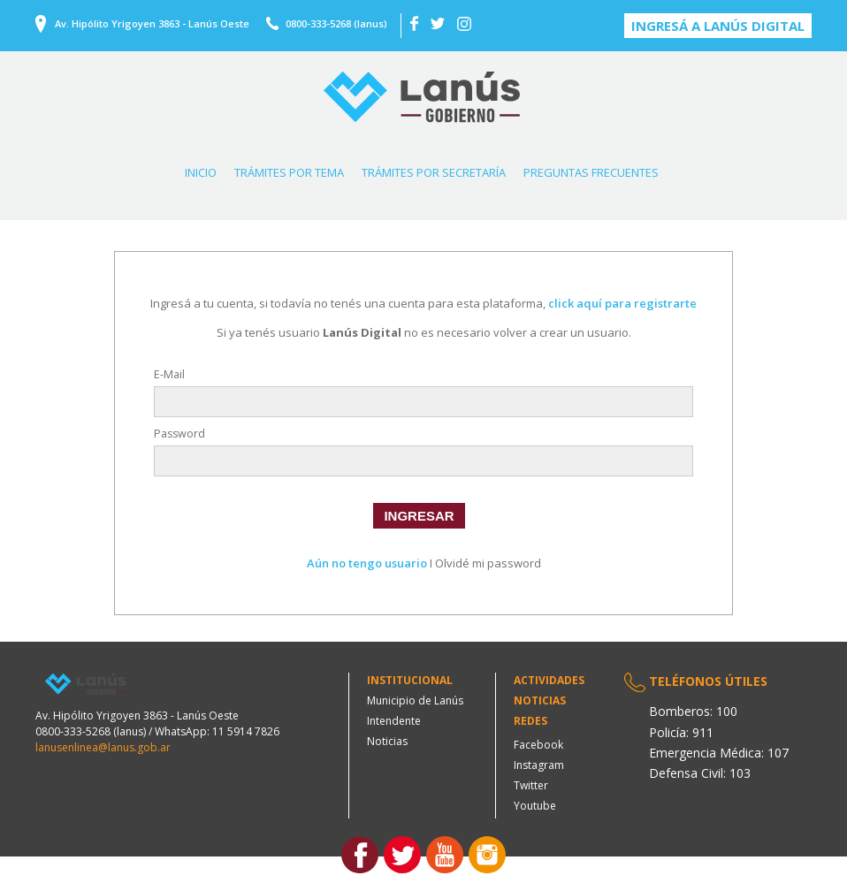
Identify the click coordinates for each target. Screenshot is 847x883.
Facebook (538, 744)
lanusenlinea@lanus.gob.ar (103, 747)
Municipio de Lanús (415, 700)
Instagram (539, 765)
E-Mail (169, 374)
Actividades (549, 680)
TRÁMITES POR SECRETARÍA (434, 172)
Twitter (531, 785)
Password (179, 433)
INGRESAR (419, 515)
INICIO (201, 172)
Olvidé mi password (488, 563)
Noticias (387, 741)
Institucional (410, 680)
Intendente (394, 720)
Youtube (535, 805)
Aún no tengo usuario (367, 563)
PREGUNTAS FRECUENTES (591, 172)
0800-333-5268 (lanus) (336, 23)
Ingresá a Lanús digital (718, 25)
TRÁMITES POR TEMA (289, 172)
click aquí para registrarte (622, 303)
